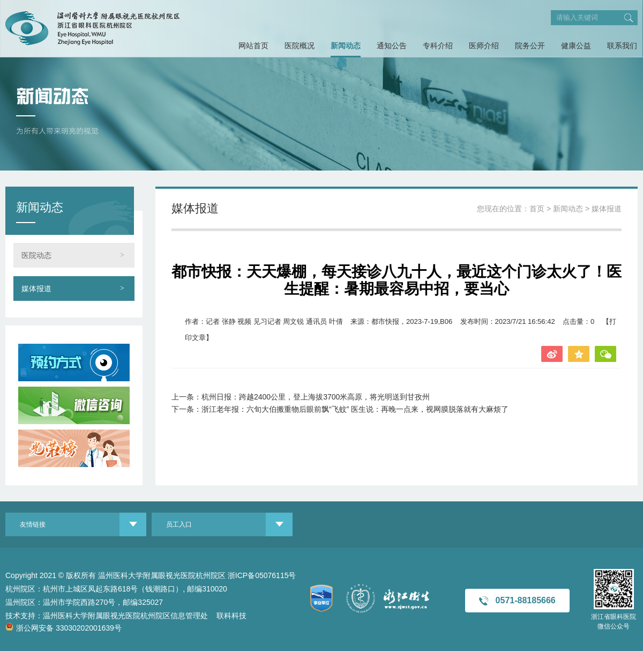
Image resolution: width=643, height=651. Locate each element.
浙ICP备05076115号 (262, 575)
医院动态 (36, 255)
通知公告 (392, 45)
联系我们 (622, 45)
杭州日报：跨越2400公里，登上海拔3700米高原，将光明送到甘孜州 (315, 397)
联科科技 (231, 615)
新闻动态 (346, 45)
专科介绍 (438, 45)
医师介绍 (484, 45)
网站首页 (253, 45)
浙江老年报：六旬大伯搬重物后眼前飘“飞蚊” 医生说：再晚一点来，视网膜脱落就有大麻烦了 (355, 409)
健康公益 (576, 45)
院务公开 (530, 45)
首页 (536, 208)
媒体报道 (36, 288)
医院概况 (300, 45)
